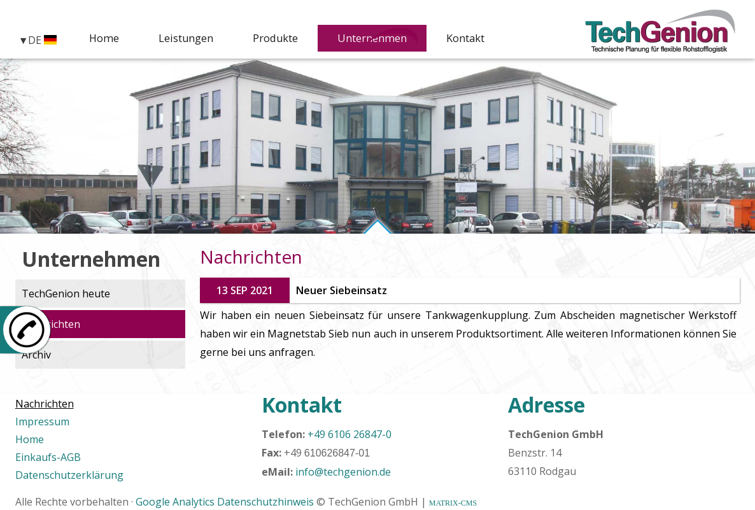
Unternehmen (379, 39)
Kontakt (478, 39)
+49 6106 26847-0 (349, 434)
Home (101, 39)
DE (42, 40)
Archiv (36, 355)
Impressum (42, 421)
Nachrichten (51, 324)
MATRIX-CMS (453, 503)
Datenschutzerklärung (69, 475)
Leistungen (183, 39)
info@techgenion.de (343, 472)
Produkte (276, 39)
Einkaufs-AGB (48, 457)
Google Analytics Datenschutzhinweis (225, 502)
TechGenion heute (66, 294)
